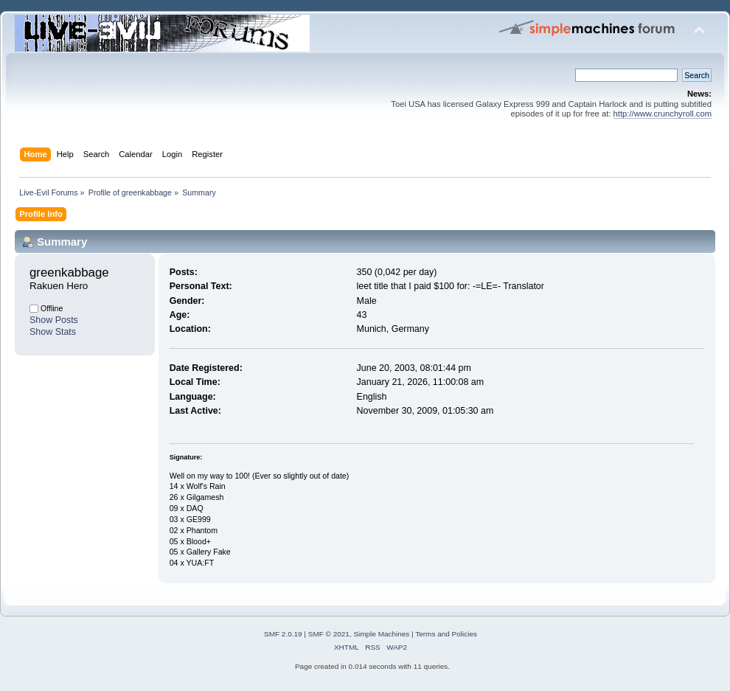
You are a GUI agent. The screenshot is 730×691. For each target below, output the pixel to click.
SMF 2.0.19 (283, 634)
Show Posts (53, 320)
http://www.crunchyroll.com (662, 113)
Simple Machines (381, 634)
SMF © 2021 (329, 634)
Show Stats (52, 332)
